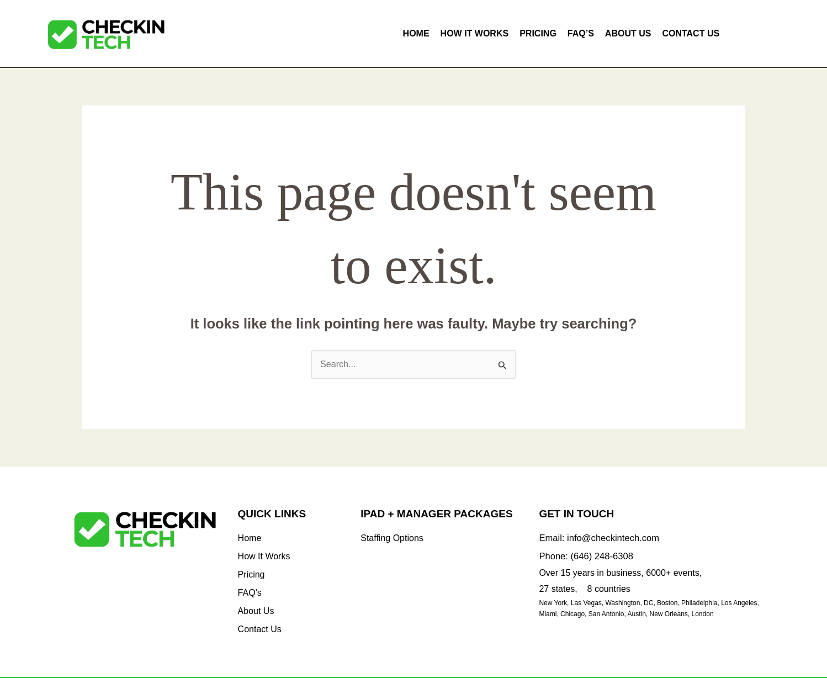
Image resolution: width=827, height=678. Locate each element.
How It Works (475, 33)
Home (416, 33)
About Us (628, 33)
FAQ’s (581, 33)
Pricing (537, 33)
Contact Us (690, 33)
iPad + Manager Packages (436, 514)
